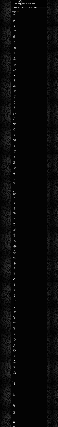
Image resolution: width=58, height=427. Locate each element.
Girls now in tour (15, 7)
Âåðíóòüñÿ (18, 11)
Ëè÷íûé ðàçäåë (30, 7)
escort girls (19, 7)
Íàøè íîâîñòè (23, 7)
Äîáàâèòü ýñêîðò (35, 7)
